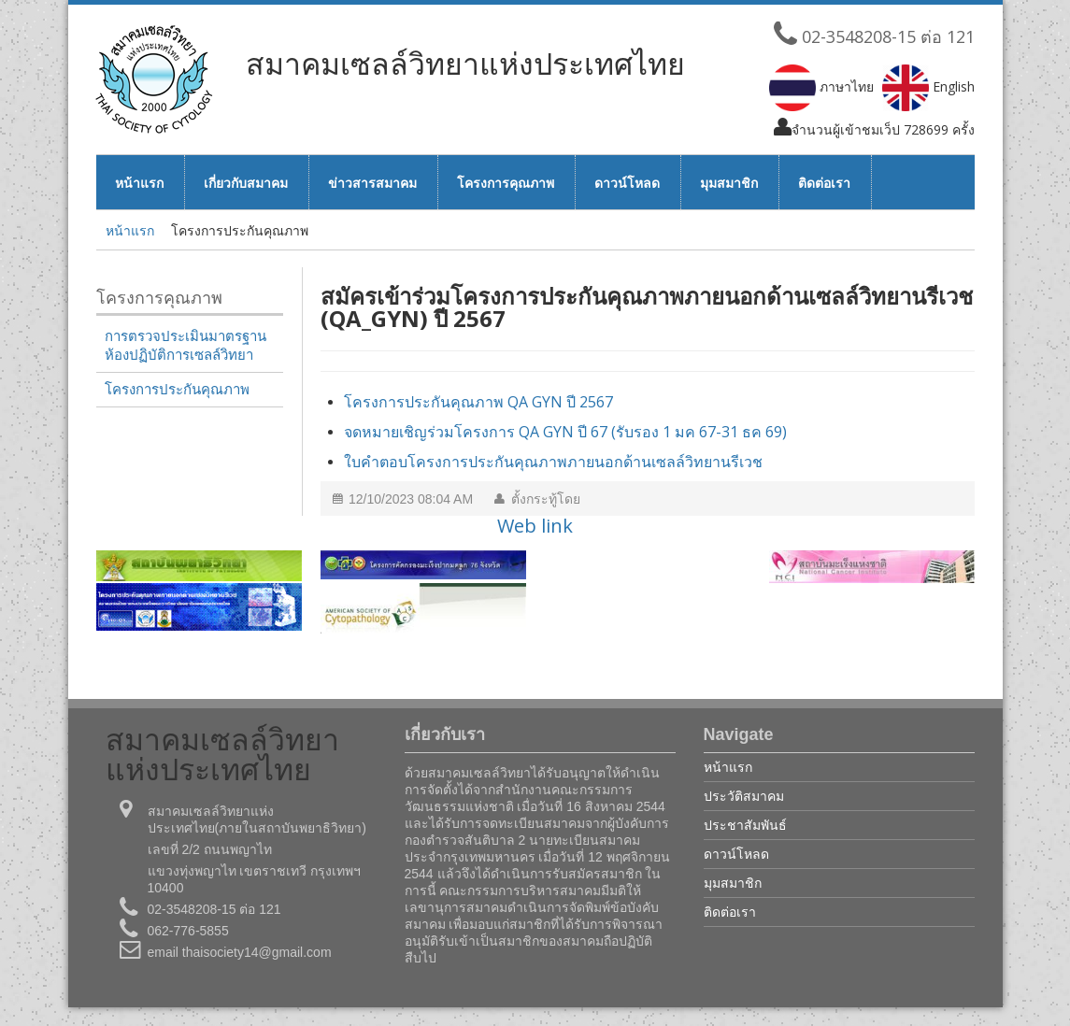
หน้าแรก (139, 183)
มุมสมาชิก (729, 183)
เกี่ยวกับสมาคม (246, 183)
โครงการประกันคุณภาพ (177, 389)
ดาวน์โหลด (627, 183)
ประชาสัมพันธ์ (745, 825)
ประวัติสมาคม (744, 796)
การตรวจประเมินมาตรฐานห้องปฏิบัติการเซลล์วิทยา (185, 346)
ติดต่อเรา (824, 183)
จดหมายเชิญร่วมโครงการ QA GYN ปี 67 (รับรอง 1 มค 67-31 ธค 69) (565, 431)
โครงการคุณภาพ (505, 183)
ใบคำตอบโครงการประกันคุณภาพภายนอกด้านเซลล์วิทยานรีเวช (553, 461)
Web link (535, 525)
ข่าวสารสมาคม (372, 183)
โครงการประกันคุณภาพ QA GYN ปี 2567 (478, 402)
